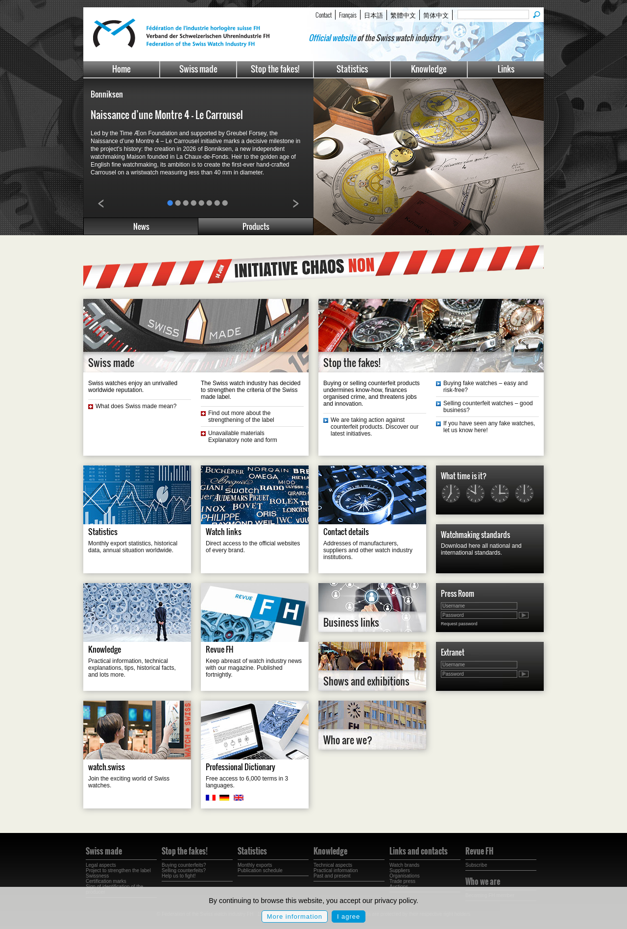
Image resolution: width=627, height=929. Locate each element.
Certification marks (106, 881)
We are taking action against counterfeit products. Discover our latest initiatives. (374, 426)
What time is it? (463, 475)
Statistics (352, 69)
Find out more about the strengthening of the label (241, 416)
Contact (323, 15)
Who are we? (347, 740)
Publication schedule (260, 870)
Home (121, 69)
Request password (459, 623)
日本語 (373, 15)
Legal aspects (101, 865)
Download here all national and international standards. (481, 549)
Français (348, 15)
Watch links (223, 532)
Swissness (97, 876)
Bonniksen (107, 94)
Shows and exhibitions (366, 681)
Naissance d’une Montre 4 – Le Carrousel (167, 114)
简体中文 (436, 15)
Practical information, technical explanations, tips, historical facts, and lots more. (132, 668)
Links (506, 69)
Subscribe (476, 865)
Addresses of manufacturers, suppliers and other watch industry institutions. (367, 550)
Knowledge (429, 69)
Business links (351, 622)
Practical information (336, 870)
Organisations (404, 876)
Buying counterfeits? (184, 865)
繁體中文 (403, 15)
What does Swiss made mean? (136, 406)
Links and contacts (418, 851)
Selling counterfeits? (184, 870)
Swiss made (198, 69)
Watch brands (404, 865)
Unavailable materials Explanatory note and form (242, 436)
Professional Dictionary (240, 767)
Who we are (482, 881)
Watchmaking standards (475, 534)
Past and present (332, 876)
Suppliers (399, 870)
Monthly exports (255, 865)
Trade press (402, 881)
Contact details (346, 532)
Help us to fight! (178, 876)
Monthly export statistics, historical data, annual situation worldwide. (132, 547)
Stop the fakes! (275, 69)
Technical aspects (333, 865)
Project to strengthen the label (118, 870)
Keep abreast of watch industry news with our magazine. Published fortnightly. (254, 668)
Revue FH (220, 649)
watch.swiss (106, 767)
